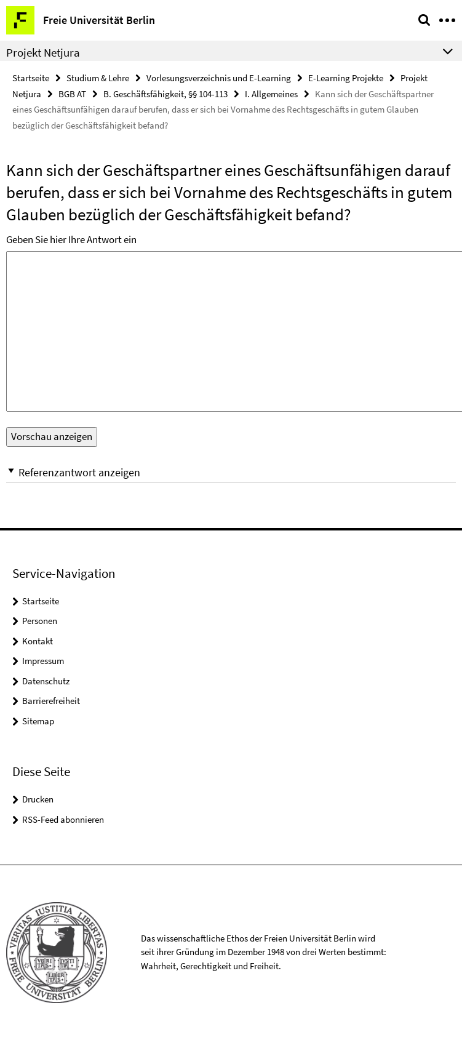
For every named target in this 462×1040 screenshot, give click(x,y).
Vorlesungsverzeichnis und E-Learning (218, 78)
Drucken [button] (38, 799)
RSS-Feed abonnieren (63, 819)
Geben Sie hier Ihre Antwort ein (71, 239)
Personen (39, 620)
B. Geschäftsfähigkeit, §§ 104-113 (165, 94)
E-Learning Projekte (345, 78)
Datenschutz (46, 681)
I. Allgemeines (271, 94)
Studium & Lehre (97, 78)
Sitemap (38, 721)
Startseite (30, 78)
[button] (231, 472)
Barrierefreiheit (51, 700)
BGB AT (72, 94)
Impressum (43, 660)
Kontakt (37, 641)
